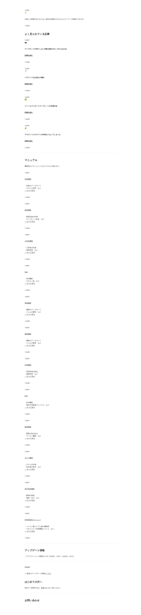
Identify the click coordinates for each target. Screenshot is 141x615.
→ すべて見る (30, 190)
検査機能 (28, 210)
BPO (26, 396)
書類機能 (28, 334)
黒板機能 (28, 303)
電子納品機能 (29, 489)
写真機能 (28, 179)
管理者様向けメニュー (33, 520)
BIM (26, 272)
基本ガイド (45, 588)
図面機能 (28, 427)
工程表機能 (29, 241)
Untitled (27, 567)
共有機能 (28, 365)
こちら (48, 573)
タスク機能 (29, 458)
